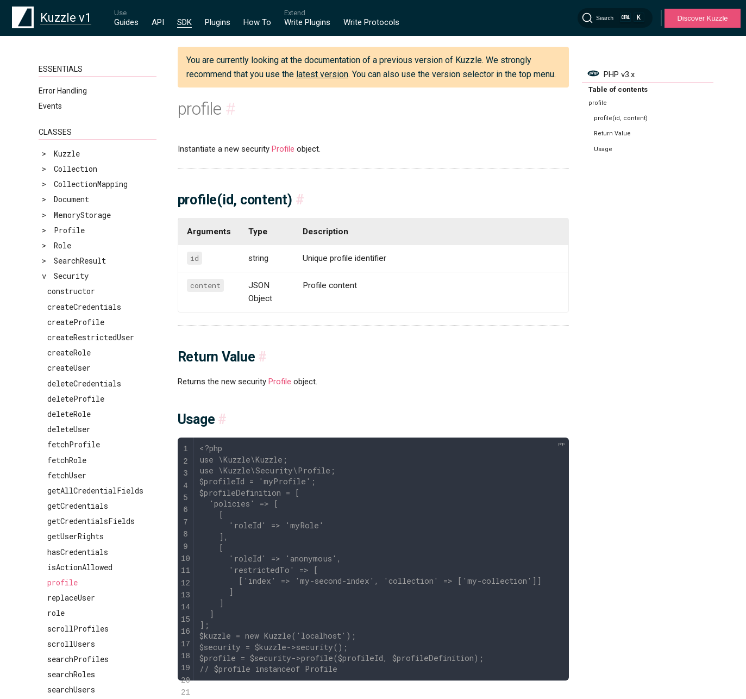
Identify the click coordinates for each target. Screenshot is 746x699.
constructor (71, 166)
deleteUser (69, 304)
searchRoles (71, 549)
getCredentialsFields (91, 396)
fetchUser (66, 350)
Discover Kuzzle (702, 18)
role (56, 488)
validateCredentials (88, 656)
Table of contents (618, 89)
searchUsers (71, 564)
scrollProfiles (78, 503)
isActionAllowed (79, 442)
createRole (69, 227)
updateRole (69, 611)
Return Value (612, 133)
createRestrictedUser (90, 212)
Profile (283, 149)
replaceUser (71, 472)
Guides (126, 22)
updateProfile (75, 595)
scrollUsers (71, 519)
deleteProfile (75, 274)
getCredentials (77, 381)
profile (62, 457)
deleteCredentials (84, 258)
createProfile (75, 197)
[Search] (615, 18)
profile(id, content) (621, 118)
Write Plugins (307, 22)
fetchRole (66, 335)
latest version (322, 74)
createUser (69, 243)
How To (257, 22)
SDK (184, 22)
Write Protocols (371, 22)
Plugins (217, 22)
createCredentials (84, 182)
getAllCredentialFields (95, 365)
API (158, 22)
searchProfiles (78, 534)
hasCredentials (77, 427)
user (56, 641)
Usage (603, 149)
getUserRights (75, 411)
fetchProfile (73, 319)
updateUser (69, 626)
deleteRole (69, 289)
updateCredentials (84, 580)
